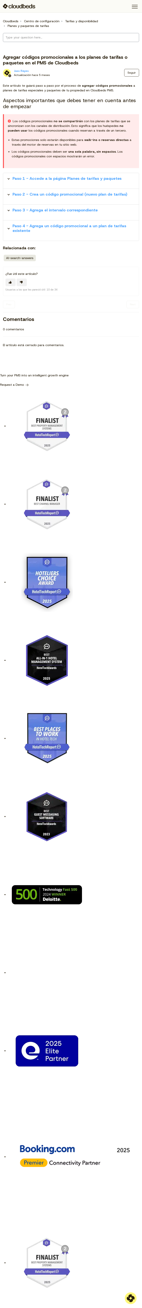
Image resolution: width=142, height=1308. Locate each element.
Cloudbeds (10, 21)
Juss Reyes (21, 71)
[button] (134, 6)
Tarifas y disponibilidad (81, 21)
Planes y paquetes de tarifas (28, 26)
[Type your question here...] (71, 37)
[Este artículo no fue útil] (22, 282)
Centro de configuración (41, 21)
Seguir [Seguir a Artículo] (132, 72)
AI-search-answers (19, 258)
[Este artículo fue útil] (10, 282)
